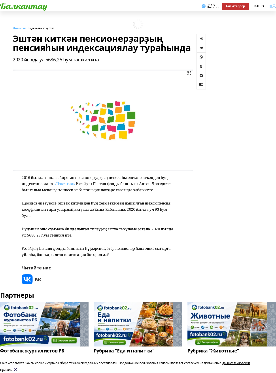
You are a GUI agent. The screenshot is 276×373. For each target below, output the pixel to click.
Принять (6, 370)
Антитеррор (235, 6)
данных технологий (236, 363)
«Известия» (64, 183)
